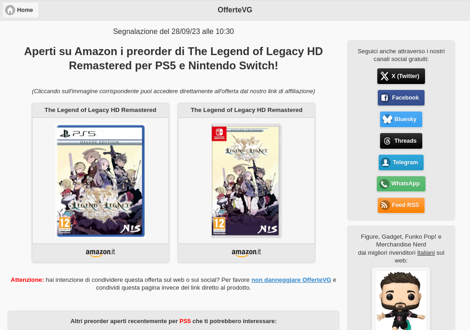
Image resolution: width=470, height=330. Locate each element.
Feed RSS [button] (405, 205)
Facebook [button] (405, 98)
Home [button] (25, 10)
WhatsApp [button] (406, 183)
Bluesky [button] (405, 119)
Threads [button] (405, 141)
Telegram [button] (405, 162)
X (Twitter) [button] (405, 76)
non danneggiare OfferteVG (291, 279)
